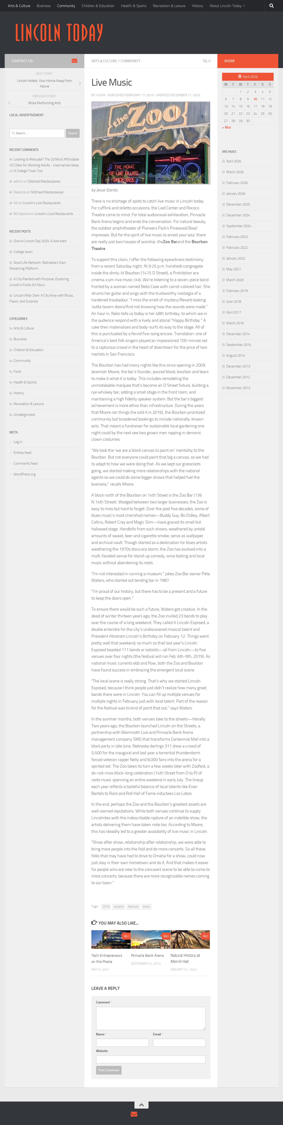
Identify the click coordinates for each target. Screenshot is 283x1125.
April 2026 (233, 161)
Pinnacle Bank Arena (148, 955)
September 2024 (238, 226)
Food (17, 371)
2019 (106, 906)
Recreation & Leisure (169, 6)
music (146, 906)
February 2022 (237, 247)
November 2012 (238, 388)
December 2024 (238, 215)
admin (101, 95)
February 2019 (237, 291)
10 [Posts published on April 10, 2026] (255, 99)
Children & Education (98, 6)
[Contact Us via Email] (74, 61)
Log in (18, 442)
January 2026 (235, 193)
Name (101, 1034)
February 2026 (237, 183)
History (197, 6)
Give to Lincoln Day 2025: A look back (40, 241)
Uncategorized (24, 415)
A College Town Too (28, 171)
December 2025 (238, 204)
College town (23, 252)
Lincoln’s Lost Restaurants (42, 203)
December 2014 (238, 334)
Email (158, 1034)
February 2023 (237, 237)
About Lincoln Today (226, 6)
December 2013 (238, 366)
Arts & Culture (19, 6)
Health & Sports (133, 6)
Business (44, 6)
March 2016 (235, 323)
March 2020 (235, 280)
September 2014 (238, 345)
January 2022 (235, 258)
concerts (119, 906)
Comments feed (25, 463)
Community (66, 6)
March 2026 (235, 172)
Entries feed (22, 453)
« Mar (226, 127)
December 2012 (238, 377)
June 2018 (233, 301)
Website (102, 1051)
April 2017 (233, 312)
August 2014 (235, 355)
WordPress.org (25, 474)
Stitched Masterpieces (44, 181)
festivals (133, 906)
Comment (104, 1002)
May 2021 (233, 269)
